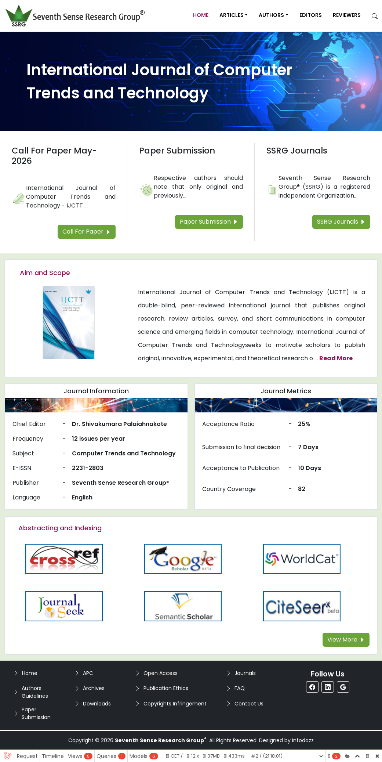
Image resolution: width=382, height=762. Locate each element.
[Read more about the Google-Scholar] (182, 559)
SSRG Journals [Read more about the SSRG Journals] (296, 150)
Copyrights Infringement (175, 703)
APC (88, 673)
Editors (310, 15)
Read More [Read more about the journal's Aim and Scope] (336, 358)
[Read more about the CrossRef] (63, 559)
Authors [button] (271, 15)
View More (346, 639)
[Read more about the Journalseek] (63, 606)
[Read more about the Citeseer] (302, 606)
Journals (245, 673)
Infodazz (303, 740)
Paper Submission (36, 713)
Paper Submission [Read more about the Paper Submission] (177, 150)
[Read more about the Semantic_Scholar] (182, 606)
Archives (94, 688)
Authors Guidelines (35, 692)
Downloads (97, 703)
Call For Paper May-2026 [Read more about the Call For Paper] (54, 156)
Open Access (160, 673)
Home (200, 15)
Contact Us (248, 703)
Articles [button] (231, 15)
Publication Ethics (165, 688)
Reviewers (347, 15)
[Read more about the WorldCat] (302, 559)
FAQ (239, 688)
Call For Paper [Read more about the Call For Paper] (86, 231)
